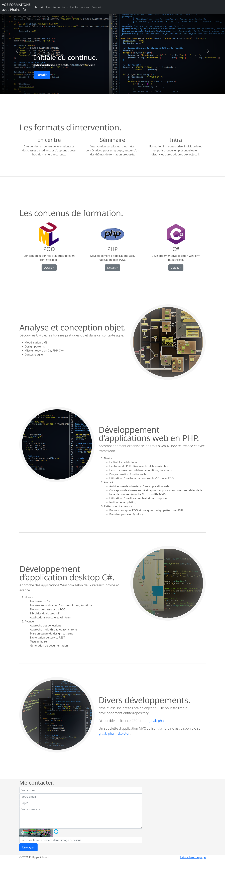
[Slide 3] (118, 89)
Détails (42, 75)
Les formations (79, 7)
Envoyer (28, 847)
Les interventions (57, 7)
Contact (96, 7)
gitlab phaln (157, 720)
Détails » (49, 267)
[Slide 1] (106, 89)
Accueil (39, 7)
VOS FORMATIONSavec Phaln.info (16, 7)
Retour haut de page (193, 857)
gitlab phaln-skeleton (114, 733)
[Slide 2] (112, 89)
